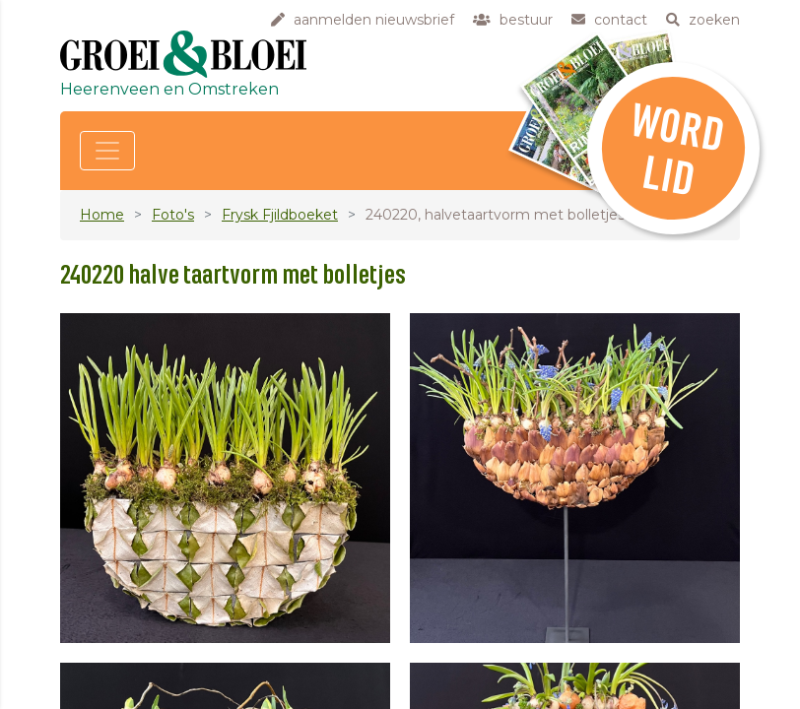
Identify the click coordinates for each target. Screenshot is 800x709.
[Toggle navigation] (107, 150)
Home (102, 215)
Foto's (173, 215)
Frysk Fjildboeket (280, 215)
